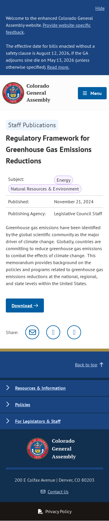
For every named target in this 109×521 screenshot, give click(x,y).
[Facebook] (74, 332)
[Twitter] (53, 332)
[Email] (32, 332)
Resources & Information (40, 388)
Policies (22, 404)
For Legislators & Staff (37, 421)
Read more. (58, 67)
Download (25, 305)
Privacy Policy (55, 511)
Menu (92, 93)
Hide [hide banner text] (100, 8)
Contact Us (55, 491)
